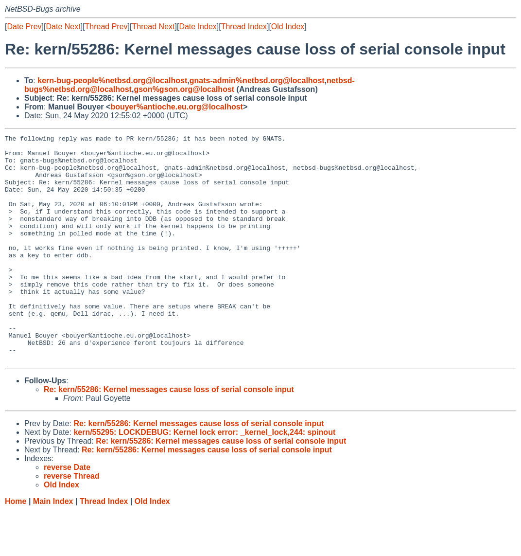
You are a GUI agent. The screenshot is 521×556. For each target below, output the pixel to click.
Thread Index (244, 26)
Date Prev (24, 26)
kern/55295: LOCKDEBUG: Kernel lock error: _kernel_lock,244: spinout (204, 477)
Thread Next (153, 26)
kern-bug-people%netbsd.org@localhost (112, 80)
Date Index (197, 26)
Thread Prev (106, 26)
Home (15, 546)
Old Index (287, 26)
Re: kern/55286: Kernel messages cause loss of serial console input (169, 434)
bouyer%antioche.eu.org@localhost (176, 107)
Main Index (53, 546)
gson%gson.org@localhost (184, 89)
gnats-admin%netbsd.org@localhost (257, 80)
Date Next (63, 26)
